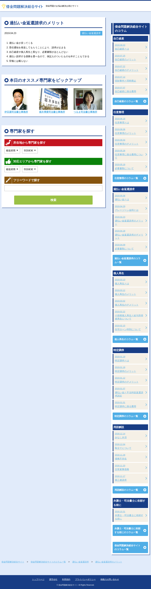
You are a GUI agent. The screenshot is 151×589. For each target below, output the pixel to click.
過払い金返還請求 (91, 33)
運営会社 (53, 579)
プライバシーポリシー (85, 579)
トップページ (38, 579)
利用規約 (66, 579)
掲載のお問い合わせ (109, 579)
